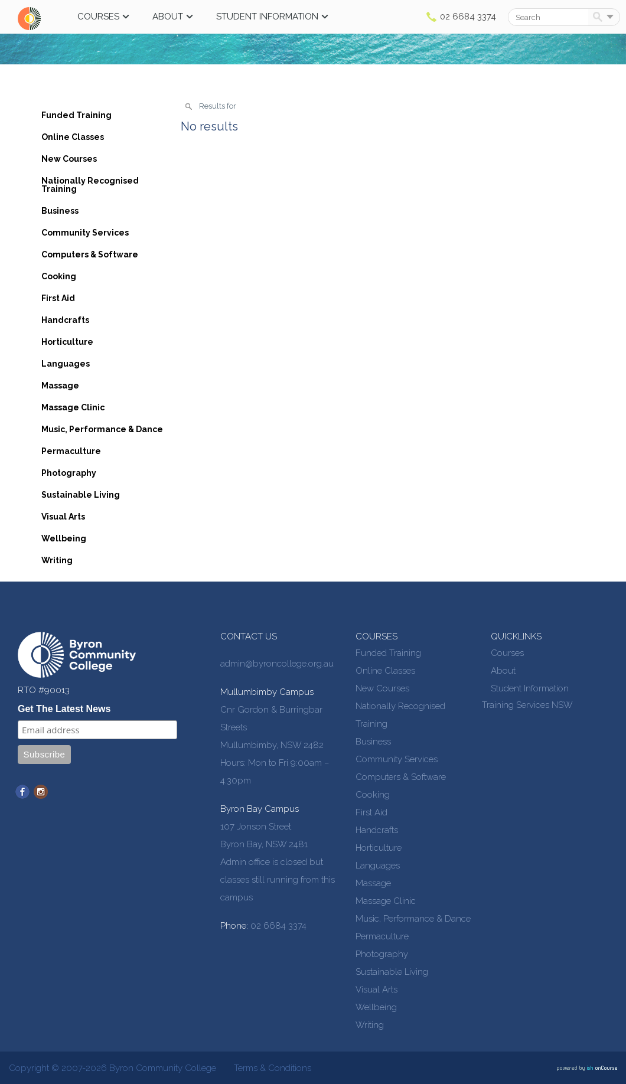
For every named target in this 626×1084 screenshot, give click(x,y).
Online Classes (72, 137)
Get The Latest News (64, 709)
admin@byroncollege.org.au (277, 663)
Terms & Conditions (272, 1068)
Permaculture (71, 451)
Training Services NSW (527, 705)
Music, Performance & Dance (102, 429)
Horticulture (67, 342)
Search (600, 17)
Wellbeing (63, 538)
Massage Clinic (73, 407)
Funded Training (76, 115)
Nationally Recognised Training (90, 185)
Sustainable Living (80, 494)
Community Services (85, 232)
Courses (98, 16)
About (167, 16)
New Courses (69, 159)
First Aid (58, 298)
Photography (68, 473)
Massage (60, 385)
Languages (65, 363)
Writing (57, 560)
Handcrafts (65, 320)
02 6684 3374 (468, 16)
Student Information (267, 16)
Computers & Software (89, 254)
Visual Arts (63, 516)
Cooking (58, 276)
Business (60, 211)
